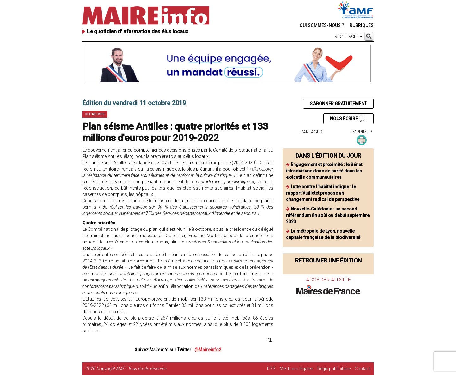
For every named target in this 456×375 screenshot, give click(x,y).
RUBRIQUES (362, 25)
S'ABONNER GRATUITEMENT (338, 103)
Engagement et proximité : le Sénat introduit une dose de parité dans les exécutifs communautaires (324, 171)
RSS (271, 368)
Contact (362, 368)
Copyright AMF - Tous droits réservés (132, 368)
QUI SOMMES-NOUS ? (322, 25)
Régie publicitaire (334, 368)
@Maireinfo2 (207, 349)
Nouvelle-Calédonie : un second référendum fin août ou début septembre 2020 (328, 215)
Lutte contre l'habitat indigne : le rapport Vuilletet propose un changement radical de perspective (322, 193)
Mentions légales (296, 368)
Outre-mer (95, 114)
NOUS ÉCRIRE (347, 119)
